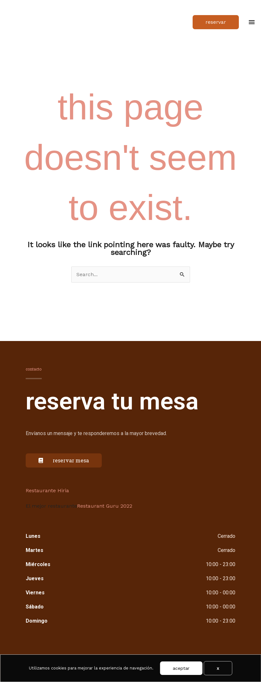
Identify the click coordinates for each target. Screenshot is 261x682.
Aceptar (181, 668)
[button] (216, 23)
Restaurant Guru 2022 (104, 507)
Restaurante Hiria (47, 492)
